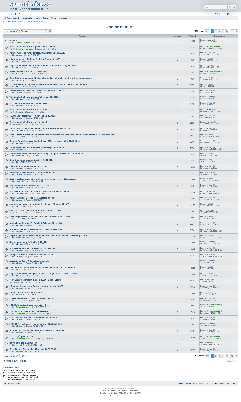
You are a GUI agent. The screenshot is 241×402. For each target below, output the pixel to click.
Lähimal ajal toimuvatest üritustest (26, 292)
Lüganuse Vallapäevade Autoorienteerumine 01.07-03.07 (36, 286)
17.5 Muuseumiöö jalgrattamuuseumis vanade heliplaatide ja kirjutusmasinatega (48, 84)
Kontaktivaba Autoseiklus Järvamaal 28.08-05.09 (32, 349)
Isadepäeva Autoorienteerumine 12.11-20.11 (30, 185)
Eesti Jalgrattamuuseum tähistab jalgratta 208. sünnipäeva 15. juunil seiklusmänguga (50, 78)
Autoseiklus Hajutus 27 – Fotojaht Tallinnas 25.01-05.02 (36, 223)
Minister (19, 55)
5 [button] (226, 31)
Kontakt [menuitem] (183, 383)
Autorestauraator (26, 49)
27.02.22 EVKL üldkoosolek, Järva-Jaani (28, 311)
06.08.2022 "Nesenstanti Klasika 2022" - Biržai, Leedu (35, 280)
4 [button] (222, 31)
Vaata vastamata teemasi (12, 21)
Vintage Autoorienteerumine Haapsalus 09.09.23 (32, 198)
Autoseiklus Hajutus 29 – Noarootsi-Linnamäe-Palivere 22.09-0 (39, 191)
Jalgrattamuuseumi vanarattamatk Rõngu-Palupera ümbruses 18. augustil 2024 (47, 154)
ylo (17, 294)
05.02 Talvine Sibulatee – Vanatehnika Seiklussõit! (33, 317)
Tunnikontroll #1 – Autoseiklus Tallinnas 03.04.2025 (34, 97)
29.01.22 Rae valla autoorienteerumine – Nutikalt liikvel (35, 324)
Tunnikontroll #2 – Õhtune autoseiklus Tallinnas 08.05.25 (36, 91)
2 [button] (215, 31)
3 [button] (219, 31)
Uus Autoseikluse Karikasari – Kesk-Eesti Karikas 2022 (35, 229)
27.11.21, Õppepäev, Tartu (21, 336)
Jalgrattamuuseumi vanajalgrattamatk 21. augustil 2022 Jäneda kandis (43, 273)
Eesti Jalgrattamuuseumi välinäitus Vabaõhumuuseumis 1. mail (39, 217)
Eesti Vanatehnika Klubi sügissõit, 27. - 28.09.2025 (33, 46)
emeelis (19, 42)
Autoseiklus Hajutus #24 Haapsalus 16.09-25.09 (32, 248)
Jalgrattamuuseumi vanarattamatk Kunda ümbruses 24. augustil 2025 (42, 65)
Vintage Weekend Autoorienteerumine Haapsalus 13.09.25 (37, 53)
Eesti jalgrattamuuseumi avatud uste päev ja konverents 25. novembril (43, 179)
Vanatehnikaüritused (120, 27)
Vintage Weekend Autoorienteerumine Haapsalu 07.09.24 (36, 147)
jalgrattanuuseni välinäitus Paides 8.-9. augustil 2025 (34, 59)
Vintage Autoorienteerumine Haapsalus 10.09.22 (32, 254)
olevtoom (210, 109)
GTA (129, 388)
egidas (21, 213)
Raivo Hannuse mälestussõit (23, 343)
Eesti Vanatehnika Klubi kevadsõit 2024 (28, 109)
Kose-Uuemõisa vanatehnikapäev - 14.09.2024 (31, 160)
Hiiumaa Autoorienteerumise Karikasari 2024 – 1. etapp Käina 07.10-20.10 (44, 141)
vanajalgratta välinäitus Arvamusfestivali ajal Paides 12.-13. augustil (42, 267)
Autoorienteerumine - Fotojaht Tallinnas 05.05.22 (32, 299)
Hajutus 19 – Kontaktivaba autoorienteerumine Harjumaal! (37, 330)
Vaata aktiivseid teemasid (33, 21)
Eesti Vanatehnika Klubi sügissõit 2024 (28, 122)
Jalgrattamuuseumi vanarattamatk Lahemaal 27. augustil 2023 (39, 204)
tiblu (17, 162)
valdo (18, 61)
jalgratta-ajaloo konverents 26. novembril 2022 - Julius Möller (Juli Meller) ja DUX (48, 236)
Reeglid (13, 40)
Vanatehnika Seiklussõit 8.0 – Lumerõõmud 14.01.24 (34, 172)
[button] (207, 31)
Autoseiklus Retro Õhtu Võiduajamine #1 (29, 261)
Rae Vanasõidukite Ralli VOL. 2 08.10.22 (28, 242)
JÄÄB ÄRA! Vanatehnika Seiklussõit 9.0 (28, 166)
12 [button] (232, 31)
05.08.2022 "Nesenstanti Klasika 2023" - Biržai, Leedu (35, 210)
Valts (209, 343)
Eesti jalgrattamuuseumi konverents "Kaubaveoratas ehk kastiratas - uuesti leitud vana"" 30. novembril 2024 (61, 135)
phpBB (111, 390)
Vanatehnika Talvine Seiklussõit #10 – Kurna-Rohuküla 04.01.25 (39, 128)
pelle (21, 112)
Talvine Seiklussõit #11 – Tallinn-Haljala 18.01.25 (32, 116)
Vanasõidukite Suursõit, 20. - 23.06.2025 (28, 72)
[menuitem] (17, 14)
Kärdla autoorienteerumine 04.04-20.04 (28, 103)
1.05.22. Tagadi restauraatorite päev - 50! (28, 305)
